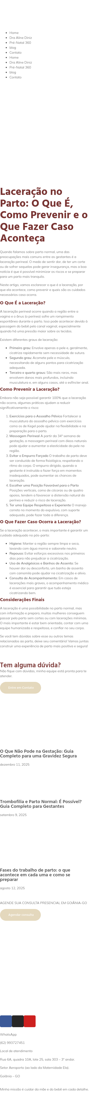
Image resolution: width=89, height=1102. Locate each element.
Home (14, 33)
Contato (15, 52)
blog (12, 47)
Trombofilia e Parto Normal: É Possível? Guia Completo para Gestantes (41, 804)
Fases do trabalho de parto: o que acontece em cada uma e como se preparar (35, 875)
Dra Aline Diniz (20, 38)
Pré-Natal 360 (20, 42)
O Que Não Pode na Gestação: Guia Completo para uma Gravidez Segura (38, 753)
